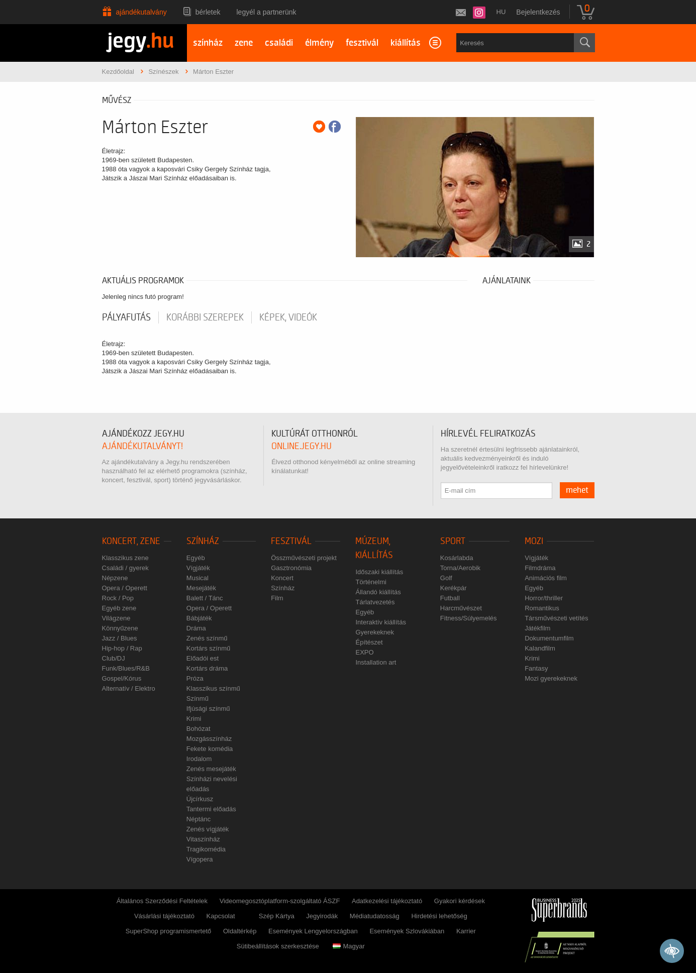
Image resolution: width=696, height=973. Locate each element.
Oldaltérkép (239, 931)
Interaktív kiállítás (380, 622)
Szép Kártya (276, 916)
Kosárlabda (456, 558)
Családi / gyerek (125, 568)
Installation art (375, 662)
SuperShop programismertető (169, 931)
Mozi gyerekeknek (551, 678)
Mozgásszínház (209, 738)
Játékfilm (537, 628)
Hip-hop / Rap (122, 648)
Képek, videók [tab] (288, 317)
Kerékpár (453, 588)
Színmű (197, 698)
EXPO (364, 652)
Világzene (116, 618)
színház (208, 43)
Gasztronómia (291, 568)
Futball (450, 598)
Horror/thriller (544, 598)
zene (244, 43)
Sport (452, 541)
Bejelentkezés (538, 12)
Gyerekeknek (374, 632)
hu (501, 12)
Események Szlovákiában (406, 931)
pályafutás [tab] (126, 317)
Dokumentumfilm (549, 638)
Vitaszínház (203, 839)
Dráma (196, 628)
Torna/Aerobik (460, 568)
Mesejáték (201, 588)
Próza (195, 678)
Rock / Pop (118, 598)
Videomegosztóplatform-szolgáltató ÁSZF (280, 901)
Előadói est (202, 658)
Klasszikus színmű (213, 688)
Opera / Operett (124, 588)
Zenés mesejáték (211, 769)
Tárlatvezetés (374, 602)
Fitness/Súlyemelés (468, 618)
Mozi (534, 541)
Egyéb (195, 558)
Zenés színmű (207, 638)
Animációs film (546, 578)
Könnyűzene (120, 628)
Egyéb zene (119, 608)
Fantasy (536, 668)
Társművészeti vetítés (556, 618)
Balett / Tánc (204, 598)
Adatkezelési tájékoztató (387, 901)
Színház (202, 541)
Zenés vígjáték (207, 829)
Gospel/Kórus (122, 678)
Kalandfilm (540, 648)
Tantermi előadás (211, 809)
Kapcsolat (221, 916)
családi (279, 43)
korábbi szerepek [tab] (205, 317)
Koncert (282, 578)
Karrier (466, 931)
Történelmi (370, 582)
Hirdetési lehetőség (439, 916)
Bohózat (198, 728)
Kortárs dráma (207, 668)
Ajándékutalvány (141, 12)
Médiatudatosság (375, 916)
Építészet (368, 642)
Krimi (194, 718)
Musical (197, 578)
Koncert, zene (131, 541)
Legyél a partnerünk (266, 12)
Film (277, 598)
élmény (319, 43)
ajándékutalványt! (142, 446)
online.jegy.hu (301, 446)
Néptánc (198, 819)
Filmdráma (540, 568)
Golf (446, 578)
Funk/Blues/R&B (126, 668)
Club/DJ (113, 658)
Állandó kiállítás (378, 592)
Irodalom (199, 759)
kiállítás (405, 43)
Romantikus (542, 608)
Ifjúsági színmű (208, 708)
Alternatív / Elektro (128, 688)
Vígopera (199, 859)
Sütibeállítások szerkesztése (278, 946)
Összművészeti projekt (304, 558)
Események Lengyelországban (313, 931)
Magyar (348, 946)
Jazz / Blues (119, 638)
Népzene (115, 578)
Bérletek (208, 12)
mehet (577, 490)
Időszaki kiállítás (379, 572)
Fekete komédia (209, 748)
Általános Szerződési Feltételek (162, 901)
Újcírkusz (199, 799)
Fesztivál (291, 541)
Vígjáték (198, 568)
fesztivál (362, 43)
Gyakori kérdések (459, 901)
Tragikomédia (206, 849)
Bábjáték (199, 618)
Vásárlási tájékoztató (164, 916)
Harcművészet (461, 608)
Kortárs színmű (208, 648)
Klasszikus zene (125, 558)
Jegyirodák (322, 916)
